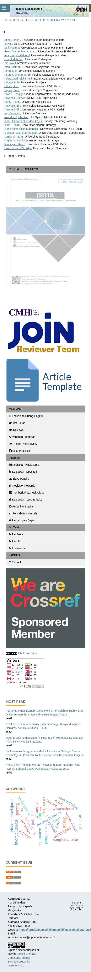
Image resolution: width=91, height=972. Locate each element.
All (73, 19)
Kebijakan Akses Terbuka (25, 499)
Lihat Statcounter (28, 653)
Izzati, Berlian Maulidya (18, 148)
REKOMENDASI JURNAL (24, 169)
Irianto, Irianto (12, 101)
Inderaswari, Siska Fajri (18, 78)
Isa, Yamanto (12, 113)
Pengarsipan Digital (22, 520)
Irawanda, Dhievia (14, 97)
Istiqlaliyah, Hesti (14, 144)
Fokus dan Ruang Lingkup (26, 416)
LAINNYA (14, 555)
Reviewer (16, 429)
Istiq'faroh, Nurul (14, 136)
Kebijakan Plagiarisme (24, 464)
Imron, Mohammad (15, 74)
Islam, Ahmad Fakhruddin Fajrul (23, 121)
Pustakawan (17, 548)
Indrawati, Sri (12, 82)
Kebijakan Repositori (23, 471)
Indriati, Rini (11, 86)
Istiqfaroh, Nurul (13, 140)
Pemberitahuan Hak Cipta (26, 492)
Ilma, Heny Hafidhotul (17, 55)
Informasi (14, 457)
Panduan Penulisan (22, 436)
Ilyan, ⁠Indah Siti (13, 59)
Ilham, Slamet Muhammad (19, 51)
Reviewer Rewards (22, 485)
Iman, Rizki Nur (13, 66)
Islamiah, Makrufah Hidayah (20, 132)
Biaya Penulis (19, 478)
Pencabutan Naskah (23, 513)
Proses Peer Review (23, 443)
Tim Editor (17, 422)
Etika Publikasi (19, 450)
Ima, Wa (9, 63)
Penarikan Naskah (21, 506)
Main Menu (15, 409)
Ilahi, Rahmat (12, 47)
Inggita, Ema (11, 90)
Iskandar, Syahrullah (16, 117)
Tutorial (15, 562)
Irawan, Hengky (13, 94)
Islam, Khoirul (12, 125)
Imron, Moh (11, 70)
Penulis (15, 541)
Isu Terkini (15, 527)
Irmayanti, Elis (13, 105)
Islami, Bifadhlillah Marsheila (21, 128)
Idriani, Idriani (12, 39)
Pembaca (16, 534)
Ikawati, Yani (11, 43)
